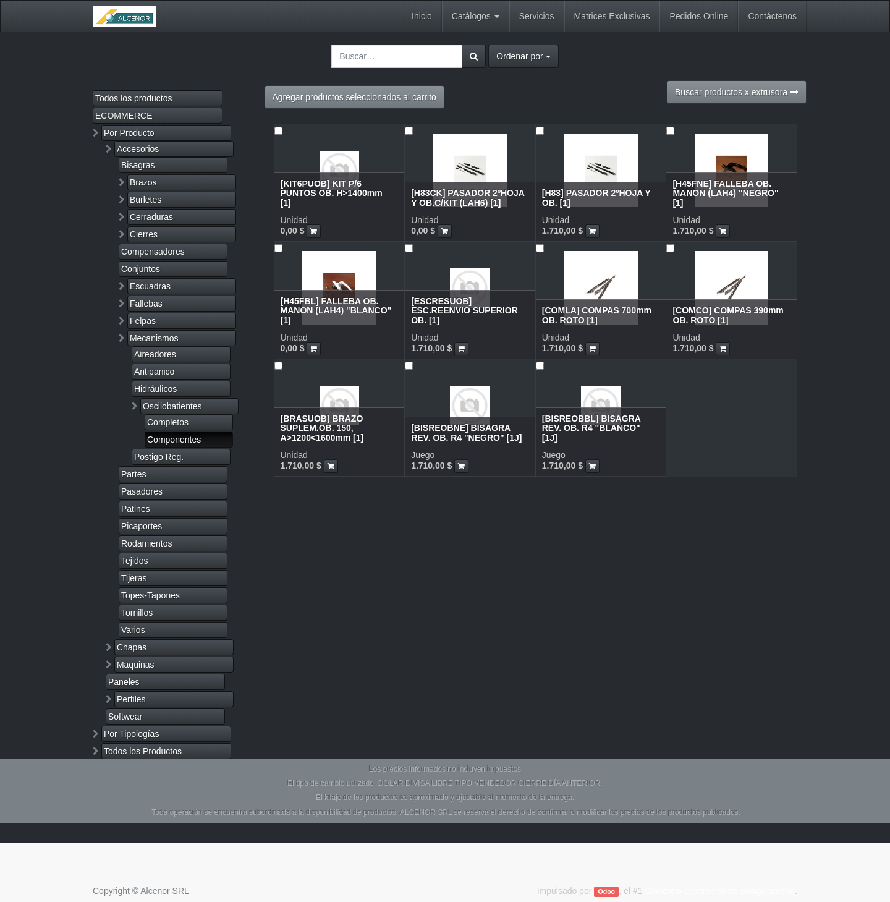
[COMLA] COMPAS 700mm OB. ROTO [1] (596, 315)
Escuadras (150, 286)
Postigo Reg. (159, 457)
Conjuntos (140, 269)
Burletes (145, 200)
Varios (133, 630)
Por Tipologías (131, 734)
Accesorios (138, 149)
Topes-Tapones (150, 595)
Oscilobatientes (172, 406)
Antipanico (154, 372)
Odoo (606, 891)
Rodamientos (146, 543)
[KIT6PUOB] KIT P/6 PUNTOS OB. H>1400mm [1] (332, 193)
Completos (168, 422)
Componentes (174, 440)
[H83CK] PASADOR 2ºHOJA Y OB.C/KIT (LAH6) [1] (467, 197)
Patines (135, 509)
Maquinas (136, 665)
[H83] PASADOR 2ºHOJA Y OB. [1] (596, 197)
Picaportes (141, 526)
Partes (133, 474)
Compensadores (153, 252)
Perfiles (131, 699)
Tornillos (137, 613)
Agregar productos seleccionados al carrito (354, 97)
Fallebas (146, 303)
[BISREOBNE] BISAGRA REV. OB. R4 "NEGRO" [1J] (466, 432)
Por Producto (129, 133)
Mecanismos (154, 338)
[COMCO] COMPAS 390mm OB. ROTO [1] (727, 315)
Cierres (144, 234)
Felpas (143, 321)
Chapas (131, 647)
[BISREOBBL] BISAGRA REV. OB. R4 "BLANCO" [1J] (591, 428)
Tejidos (134, 561)
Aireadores (155, 354)
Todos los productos (133, 98)
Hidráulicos (155, 389)
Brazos (143, 182)
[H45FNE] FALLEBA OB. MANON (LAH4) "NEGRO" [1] (725, 193)
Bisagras (138, 165)
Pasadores (142, 491)
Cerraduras (151, 217)
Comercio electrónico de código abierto (720, 891)
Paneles (124, 682)
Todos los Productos (143, 751)
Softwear (125, 716)
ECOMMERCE (124, 116)
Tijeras (134, 578)
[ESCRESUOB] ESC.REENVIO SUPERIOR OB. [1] (464, 310)
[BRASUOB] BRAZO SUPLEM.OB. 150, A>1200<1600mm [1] (322, 428)
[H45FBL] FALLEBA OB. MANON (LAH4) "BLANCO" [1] (336, 310)
